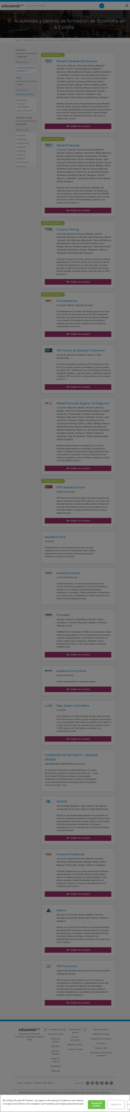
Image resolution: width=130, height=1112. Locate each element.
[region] (65, 1103)
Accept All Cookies (96, 1104)
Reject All (116, 1104)
